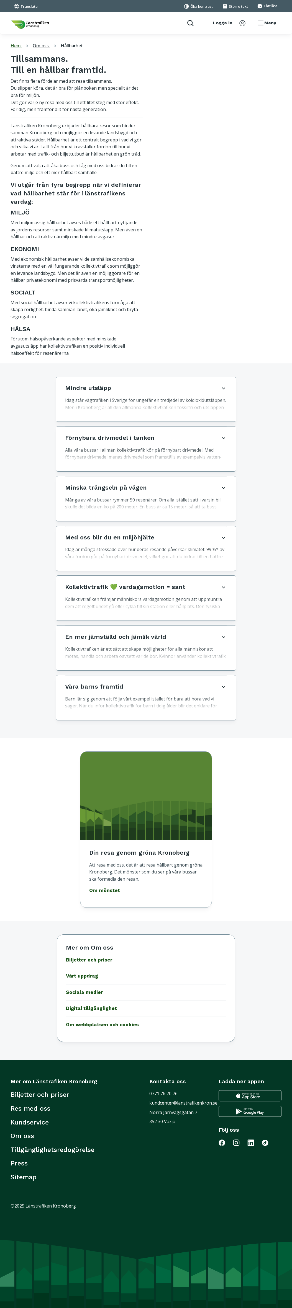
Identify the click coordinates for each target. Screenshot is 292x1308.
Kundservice (30, 1122)
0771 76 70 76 (163, 1093)
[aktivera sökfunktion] (188, 23)
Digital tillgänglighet (91, 1008)
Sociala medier (84, 992)
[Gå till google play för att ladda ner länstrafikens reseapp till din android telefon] (250, 1111)
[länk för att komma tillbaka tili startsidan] (30, 24)
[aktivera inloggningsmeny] (229, 23)
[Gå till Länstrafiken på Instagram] (239, 1142)
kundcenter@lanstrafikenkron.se (183, 1103)
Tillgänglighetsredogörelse (52, 1150)
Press (19, 1163)
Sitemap (24, 1177)
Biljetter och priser (89, 960)
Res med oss (30, 1108)
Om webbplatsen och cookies (102, 1025)
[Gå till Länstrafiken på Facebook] (225, 1142)
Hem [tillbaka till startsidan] (20, 46)
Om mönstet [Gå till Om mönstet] (104, 890)
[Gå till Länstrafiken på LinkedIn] (254, 1142)
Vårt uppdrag (82, 976)
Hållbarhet (72, 46)
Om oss (45, 46)
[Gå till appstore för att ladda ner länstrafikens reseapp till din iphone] (250, 1095)
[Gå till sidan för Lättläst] (267, 5)
